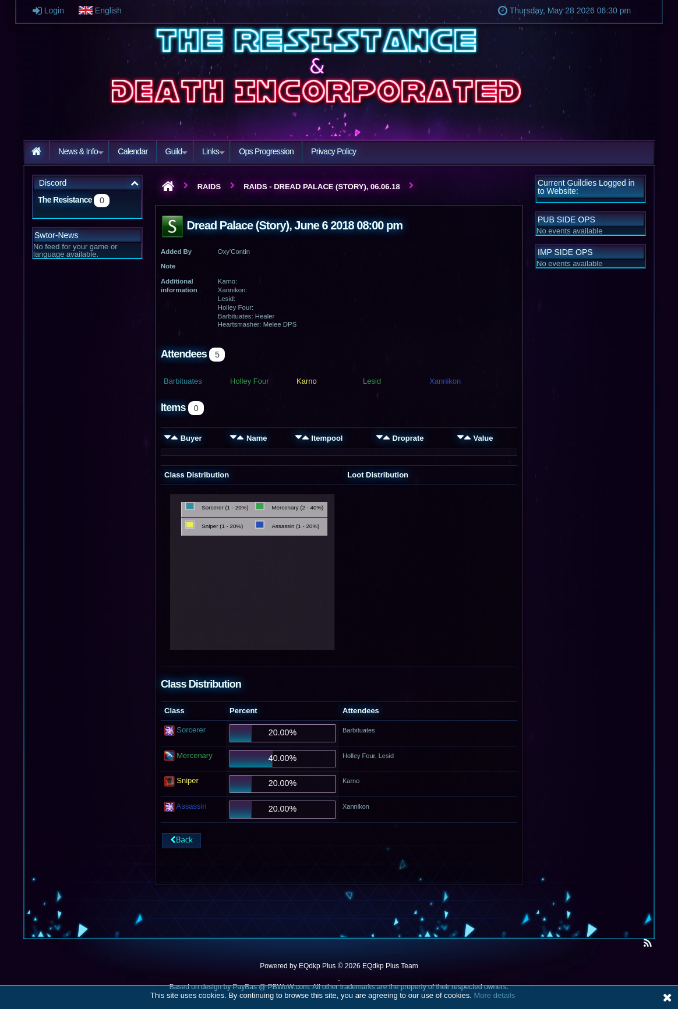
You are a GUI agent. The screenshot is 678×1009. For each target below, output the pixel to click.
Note (168, 266)
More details (494, 995)
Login (61, 10)
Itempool (326, 438)
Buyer (191, 438)
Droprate (407, 438)
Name (256, 438)
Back (181, 840)
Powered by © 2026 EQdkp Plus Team (339, 966)
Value (483, 438)
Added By (176, 251)
